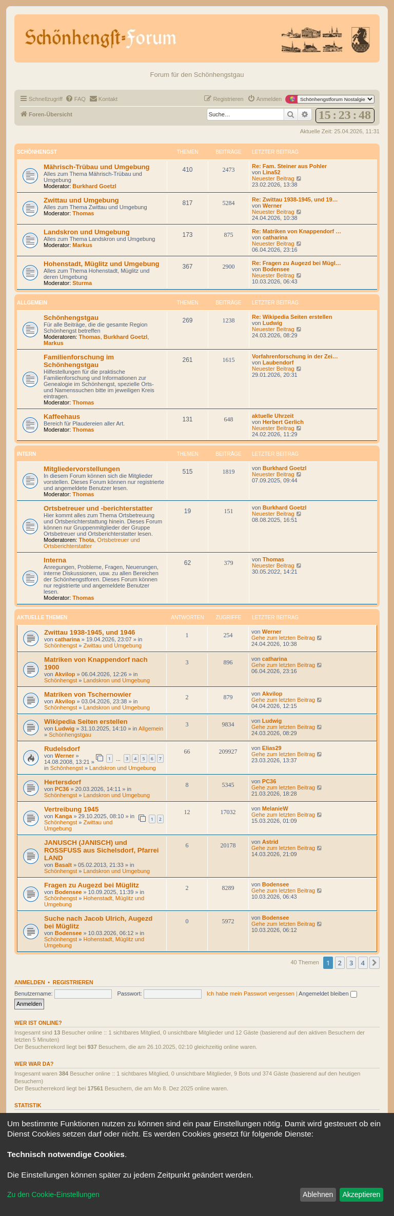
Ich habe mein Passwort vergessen (250, 993)
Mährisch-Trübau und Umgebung (97, 167)
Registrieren (73, 982)
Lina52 (272, 172)
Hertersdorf (62, 782)
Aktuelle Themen (42, 617)
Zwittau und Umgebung (81, 200)
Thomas (83, 213)
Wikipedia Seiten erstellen (86, 721)
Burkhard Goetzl (94, 186)
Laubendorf (278, 362)
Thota (86, 540)
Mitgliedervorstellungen (82, 469)
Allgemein (32, 303)
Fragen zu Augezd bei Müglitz (91, 885)
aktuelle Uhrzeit (272, 416)
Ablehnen (318, 1194)
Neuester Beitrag (277, 178)
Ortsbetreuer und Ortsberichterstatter (92, 543)
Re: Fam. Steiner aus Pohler (289, 166)
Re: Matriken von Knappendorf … (296, 231)
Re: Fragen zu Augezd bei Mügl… (296, 263)
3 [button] (351, 962)
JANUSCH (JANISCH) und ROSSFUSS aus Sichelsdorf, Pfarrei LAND (101, 850)
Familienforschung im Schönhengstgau (79, 361)
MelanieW (275, 808)
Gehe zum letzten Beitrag (287, 638)
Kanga (63, 816)
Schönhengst (37, 152)
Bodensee (276, 269)
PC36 (62, 789)
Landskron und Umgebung (87, 232)
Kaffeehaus (62, 416)
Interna (55, 560)
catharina (275, 237)
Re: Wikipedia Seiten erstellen (292, 317)
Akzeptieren (361, 1194)
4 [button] (363, 962)
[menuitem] (75, 99)
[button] (374, 963)
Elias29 (272, 748)
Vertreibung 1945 (71, 809)
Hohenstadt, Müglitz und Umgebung (102, 264)
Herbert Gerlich (283, 422)
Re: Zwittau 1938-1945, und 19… (295, 199)
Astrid (270, 842)
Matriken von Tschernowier (87, 694)
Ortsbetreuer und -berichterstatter (98, 508)
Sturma (82, 283)
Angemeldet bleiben (328, 993)
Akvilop (65, 674)
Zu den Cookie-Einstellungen (53, 1194)
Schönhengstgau (71, 317)
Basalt (63, 865)
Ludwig (273, 323)
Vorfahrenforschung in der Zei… (295, 356)
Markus (82, 245)
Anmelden (29, 982)
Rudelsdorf (62, 749)
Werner (272, 205)
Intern (26, 454)
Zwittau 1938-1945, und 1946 (89, 632)
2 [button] (340, 962)
